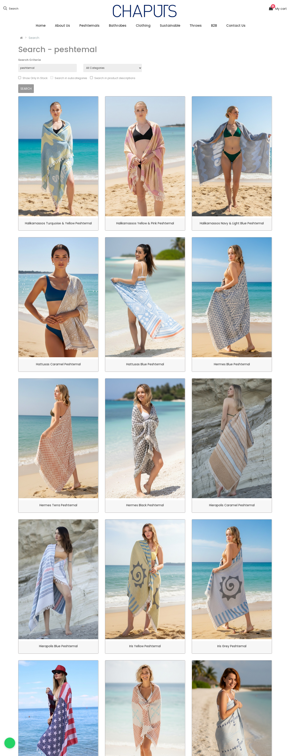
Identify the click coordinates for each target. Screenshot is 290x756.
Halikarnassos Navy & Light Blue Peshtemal (232, 223)
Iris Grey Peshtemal (231, 646)
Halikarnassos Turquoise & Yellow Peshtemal (58, 223)
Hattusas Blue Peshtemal (145, 364)
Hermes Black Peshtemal (145, 505)
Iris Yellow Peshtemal (145, 646)
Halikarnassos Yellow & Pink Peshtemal (145, 223)
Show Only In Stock (33, 78)
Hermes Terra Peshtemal (58, 505)
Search (34, 37)
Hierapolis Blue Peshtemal (58, 646)
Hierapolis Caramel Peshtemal (232, 505)
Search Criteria (29, 60)
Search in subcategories (68, 78)
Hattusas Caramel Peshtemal (58, 364)
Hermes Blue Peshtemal (232, 364)
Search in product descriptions (112, 78)
